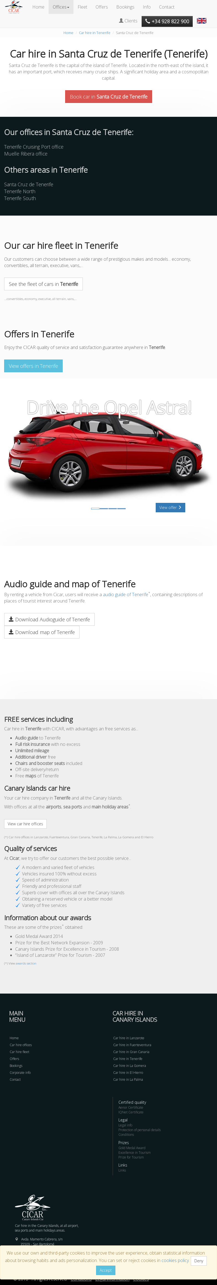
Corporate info (20, 1072)
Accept (106, 1270)
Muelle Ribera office (25, 153)
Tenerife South (20, 198)
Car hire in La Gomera (129, 1065)
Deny (198, 1260)
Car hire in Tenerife (94, 32)
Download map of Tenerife (42, 632)
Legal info (125, 1125)
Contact (166, 7)
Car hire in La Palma (128, 1079)
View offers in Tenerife (33, 366)
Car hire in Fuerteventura (132, 1045)
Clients (128, 21)
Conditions (126, 1134)
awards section (26, 963)
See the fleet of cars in (43, 284)
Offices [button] (61, 7)
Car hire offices (21, 1045)
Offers (102, 7)
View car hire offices (25, 823)
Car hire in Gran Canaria (131, 1051)
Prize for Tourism (131, 1157)
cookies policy (175, 1260)
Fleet (82, 7)
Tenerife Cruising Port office (33, 146)
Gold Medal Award (131, 1148)
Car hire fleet (19, 1051)
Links (122, 1170)
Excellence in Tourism (134, 1152)
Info (147, 7)
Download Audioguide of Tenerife (49, 619)
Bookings (125, 7)
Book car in (108, 96)
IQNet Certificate (131, 1112)
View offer (170, 507)
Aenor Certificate (130, 1107)
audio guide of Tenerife (125, 594)
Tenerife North (19, 191)
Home (38, 7)
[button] (202, 18)
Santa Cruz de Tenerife (28, 184)
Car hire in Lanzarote (128, 1038)
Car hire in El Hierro (128, 1072)
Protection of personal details (139, 1130)
